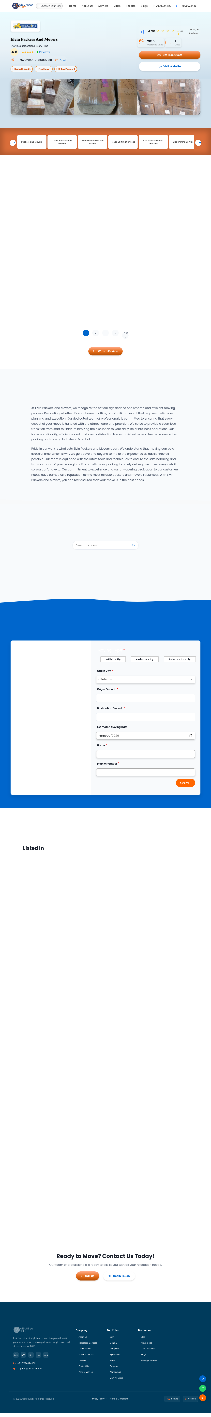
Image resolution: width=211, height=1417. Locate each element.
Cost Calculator (149, 1351)
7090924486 (162, 6)
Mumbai (114, 1345)
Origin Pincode (106, 695)
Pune (112, 1363)
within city (113, 665)
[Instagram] (42, 1358)
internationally (180, 665)
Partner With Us (86, 1375)
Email (61, 60)
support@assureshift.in (30, 1372)
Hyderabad (115, 1357)
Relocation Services (89, 1345)
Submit (185, 789)
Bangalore (115, 1351)
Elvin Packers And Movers (48, 38)
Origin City (104, 677)
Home (72, 6)
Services (103, 6)
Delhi (112, 1339)
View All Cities (117, 1381)
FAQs (144, 1357)
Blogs (144, 6)
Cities (117, 6)
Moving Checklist (150, 1363)
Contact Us (84, 1369)
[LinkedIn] (33, 1358)
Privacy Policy (98, 1402)
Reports (131, 6)
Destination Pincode (110, 714)
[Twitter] (25, 1358)
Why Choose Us (87, 1357)
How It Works (85, 1351)
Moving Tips (147, 1345)
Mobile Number (107, 769)
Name (101, 751)
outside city (144, 665)
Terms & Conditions (118, 1402)
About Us (87, 6)
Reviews (41, 52)
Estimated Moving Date (112, 733)
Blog (143, 1339)
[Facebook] (16, 1358)
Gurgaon (114, 1369)
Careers (82, 1363)
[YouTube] (50, 1358)
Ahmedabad (116, 1375)
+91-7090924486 (26, 1367)
